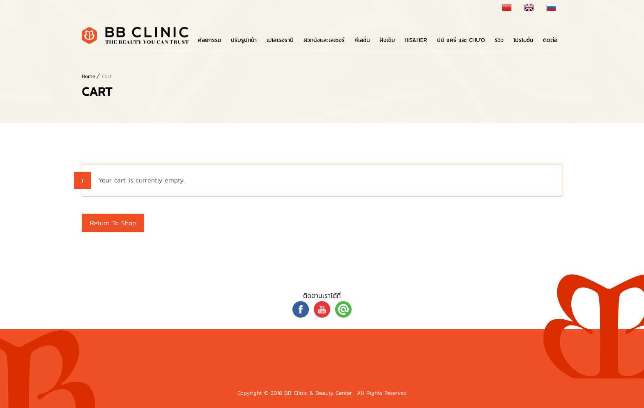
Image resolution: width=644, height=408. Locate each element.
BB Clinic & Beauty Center (319, 393)
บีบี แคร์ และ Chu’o (461, 40)
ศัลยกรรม (209, 40)
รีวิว (499, 40)
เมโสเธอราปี (280, 40)
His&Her (416, 40)
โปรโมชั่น (523, 40)
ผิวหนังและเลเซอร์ (324, 40)
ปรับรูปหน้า (244, 40)
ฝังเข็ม (387, 40)
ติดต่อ (550, 40)
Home (88, 76)
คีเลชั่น (362, 40)
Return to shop (113, 223)
